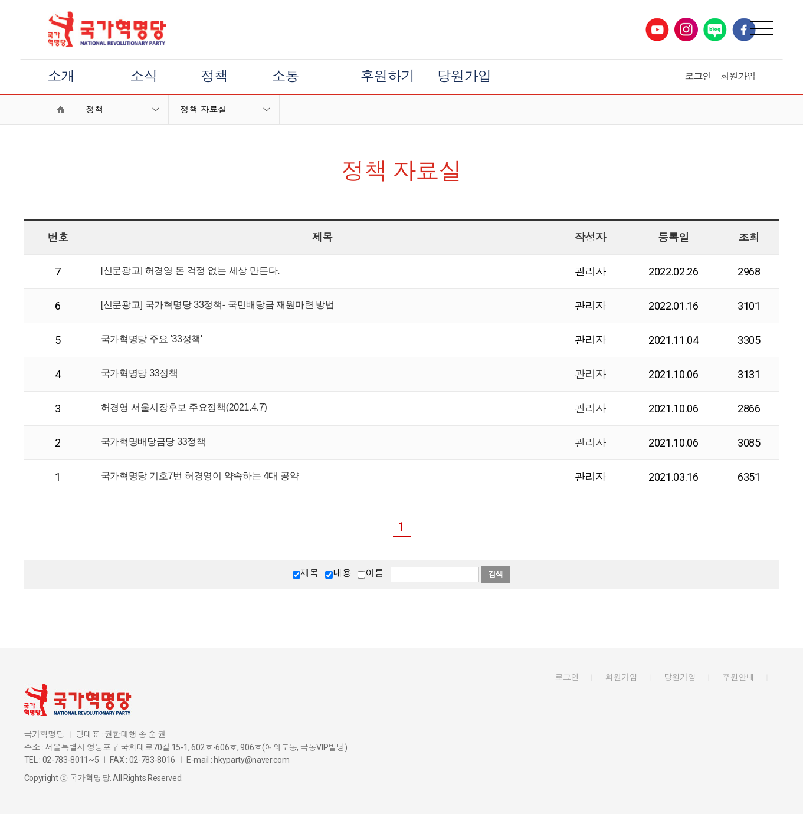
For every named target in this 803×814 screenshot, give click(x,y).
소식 (144, 76)
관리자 (590, 374)
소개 (61, 76)
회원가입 (738, 76)
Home (61, 109)
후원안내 (738, 677)
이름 (374, 573)
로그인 (698, 76)
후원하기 (387, 76)
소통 (285, 76)
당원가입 (464, 76)
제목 (309, 573)
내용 (342, 573)
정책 (214, 76)
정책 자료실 (204, 109)
